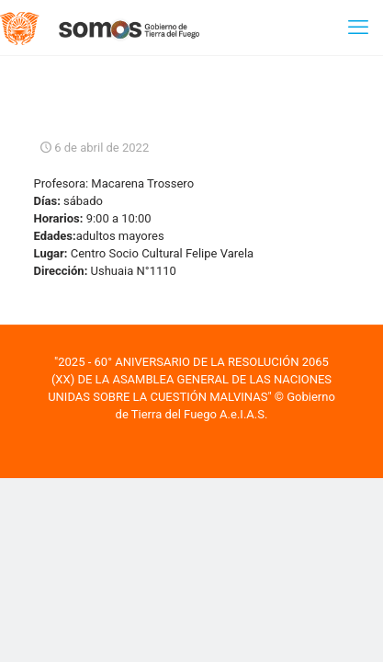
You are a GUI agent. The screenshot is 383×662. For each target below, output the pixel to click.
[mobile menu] (358, 27)
